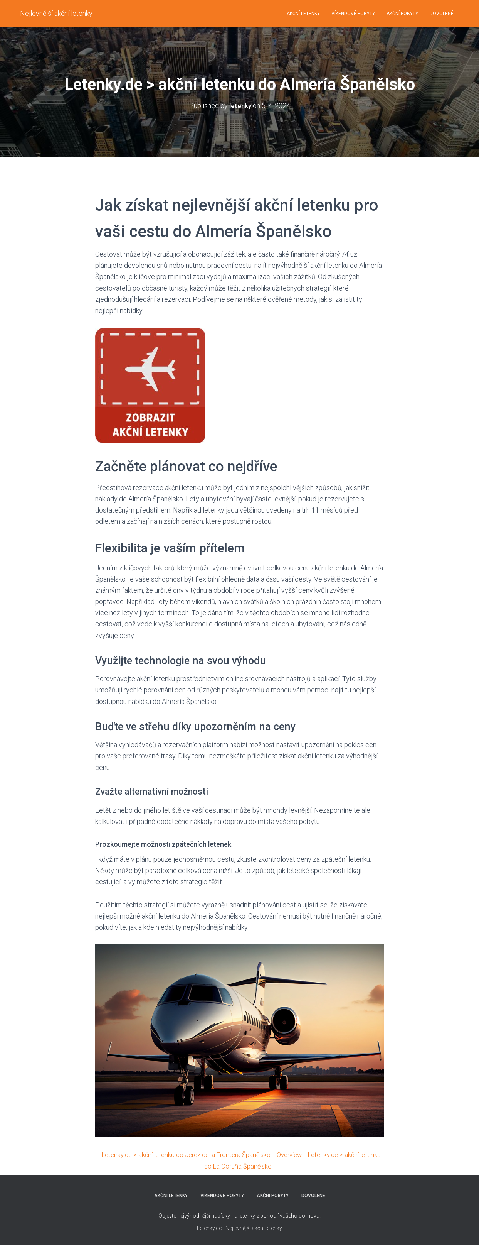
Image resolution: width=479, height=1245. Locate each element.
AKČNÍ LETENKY (303, 13)
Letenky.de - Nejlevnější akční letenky (239, 1228)
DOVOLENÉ (442, 13)
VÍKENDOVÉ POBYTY (353, 13)
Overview (304, 1154)
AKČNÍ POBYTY (402, 13)
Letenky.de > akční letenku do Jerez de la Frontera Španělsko (194, 1154)
